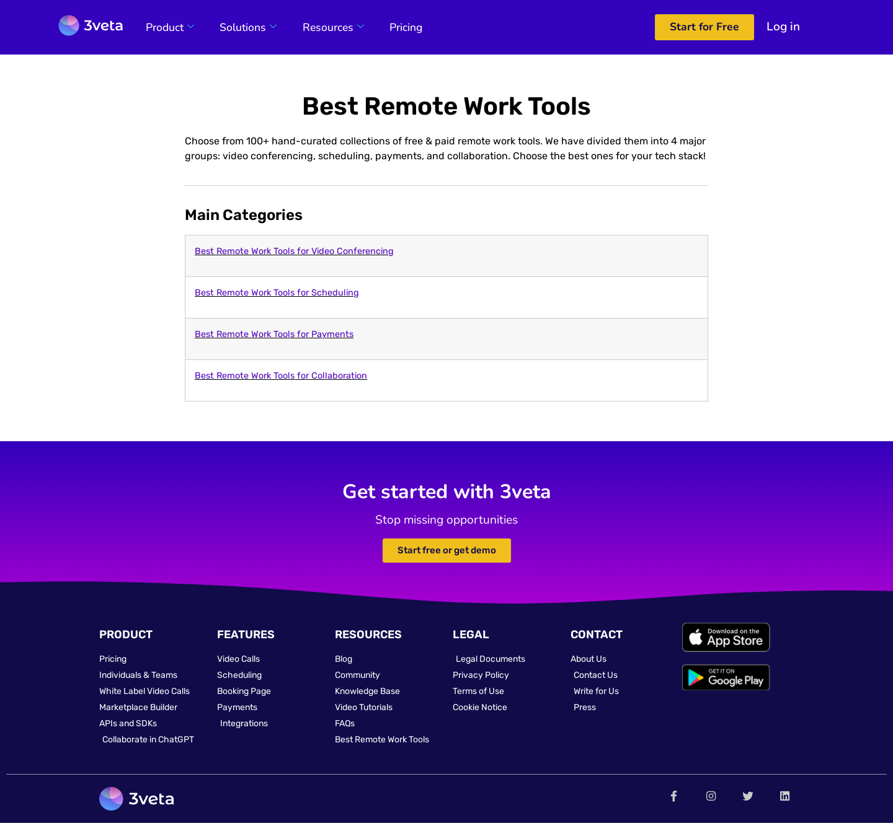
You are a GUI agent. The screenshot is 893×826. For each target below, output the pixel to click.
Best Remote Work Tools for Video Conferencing (294, 251)
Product (167, 27)
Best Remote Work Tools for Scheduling (277, 293)
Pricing (393, 27)
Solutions (242, 27)
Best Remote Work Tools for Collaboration (281, 376)
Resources (324, 27)
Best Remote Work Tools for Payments (274, 334)
